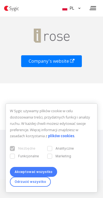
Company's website (51, 61)
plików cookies (61, 135)
